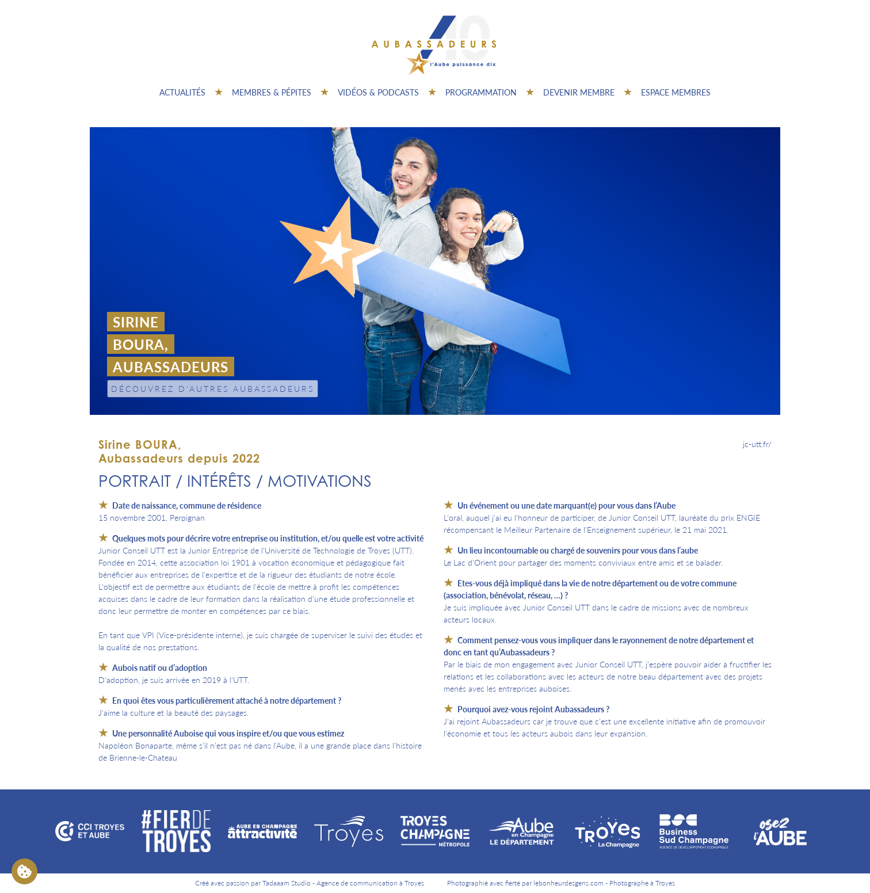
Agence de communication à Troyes (370, 883)
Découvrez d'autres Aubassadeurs (212, 388)
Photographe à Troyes (642, 883)
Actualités (182, 92)
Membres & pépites (271, 92)
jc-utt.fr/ (757, 443)
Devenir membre (579, 92)
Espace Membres (676, 92)
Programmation (481, 92)
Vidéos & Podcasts (378, 92)
